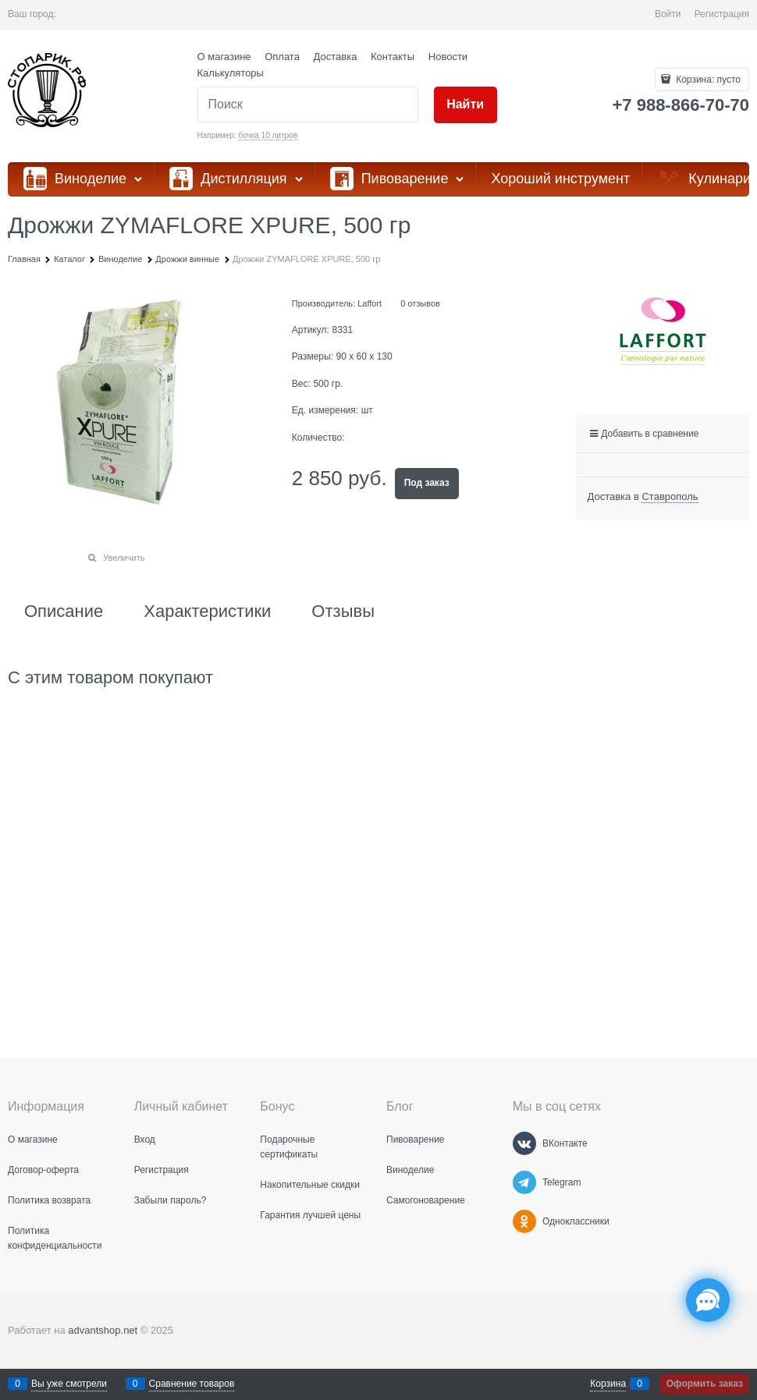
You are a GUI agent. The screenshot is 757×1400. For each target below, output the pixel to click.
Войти (668, 14)
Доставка (335, 56)
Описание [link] (63, 611)
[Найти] (465, 105)
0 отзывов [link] (420, 303)
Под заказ (427, 482)
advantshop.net (102, 1330)
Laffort (369, 303)
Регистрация (722, 14)
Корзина (608, 1383)
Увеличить (123, 557)
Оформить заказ (704, 1383)
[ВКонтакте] (524, 1143)
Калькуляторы (230, 73)
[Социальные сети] (708, 1300)
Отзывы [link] (343, 611)
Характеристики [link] (207, 611)
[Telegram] (524, 1182)
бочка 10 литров (267, 135)
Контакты (392, 56)
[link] (669, 497)
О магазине (224, 56)
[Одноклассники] (524, 1221)
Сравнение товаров (192, 1383)
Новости (447, 56)
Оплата (282, 56)
